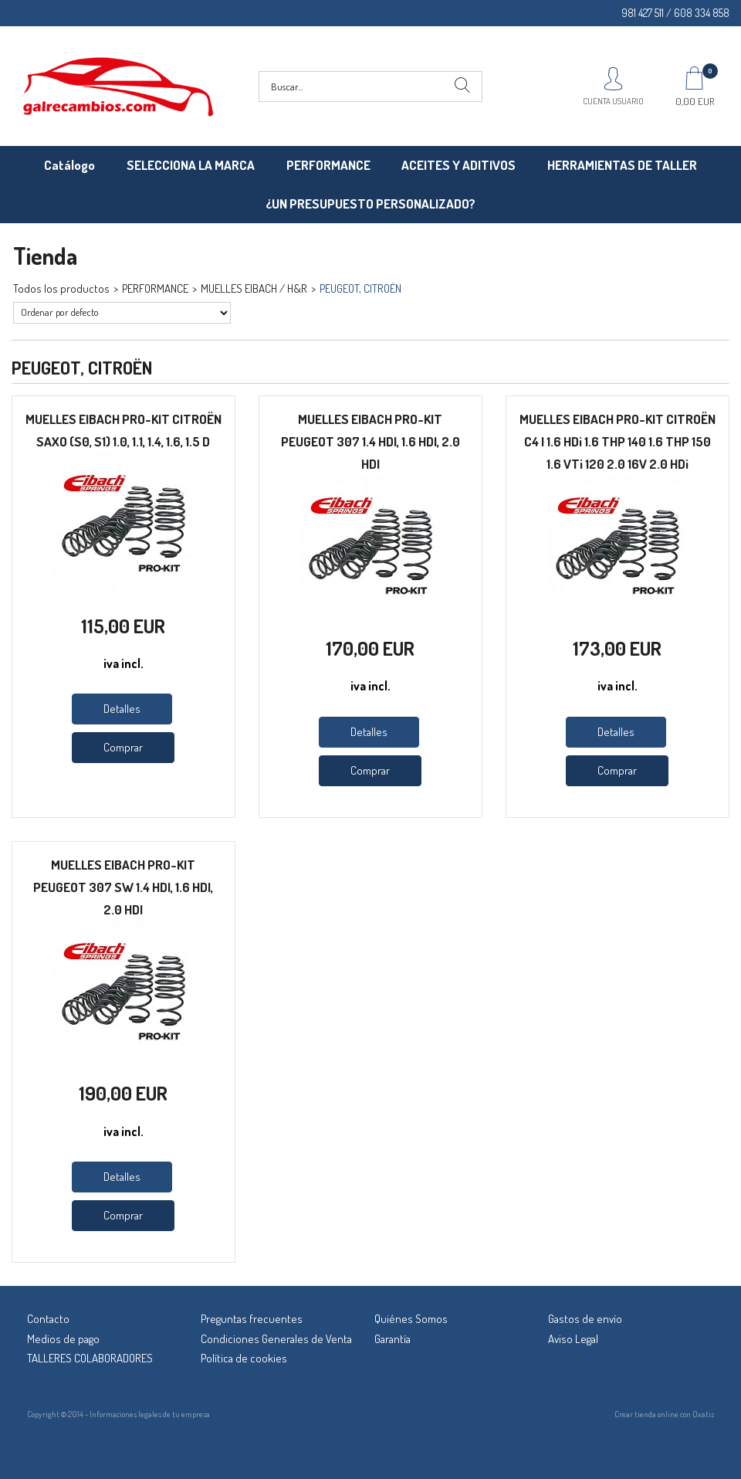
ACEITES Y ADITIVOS (458, 165)
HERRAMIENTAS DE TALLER (622, 165)
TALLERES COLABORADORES (90, 1358)
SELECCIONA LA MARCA (191, 165)
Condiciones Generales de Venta (276, 1338)
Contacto (48, 1318)
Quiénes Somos (411, 1318)
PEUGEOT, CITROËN (360, 288)
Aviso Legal (573, 1338)
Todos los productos (61, 288)
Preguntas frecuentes (252, 1318)
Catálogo (69, 165)
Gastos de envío (585, 1318)
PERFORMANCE (328, 165)
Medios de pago (63, 1338)
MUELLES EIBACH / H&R (254, 288)
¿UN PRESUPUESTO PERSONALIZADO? (370, 203)
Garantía (392, 1338)
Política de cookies (244, 1358)
